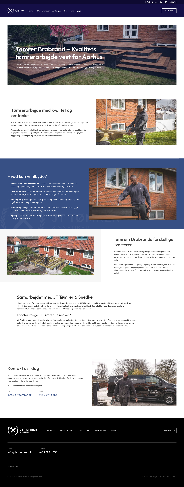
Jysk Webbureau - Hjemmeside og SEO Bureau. (158, 476)
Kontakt (169, 11)
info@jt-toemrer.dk (153, 2)
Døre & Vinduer (66, 430)
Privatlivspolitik (13, 466)
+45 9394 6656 (170, 2)
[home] (16, 10)
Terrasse (50, 430)
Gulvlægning (84, 430)
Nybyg (114, 430)
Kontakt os (169, 430)
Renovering (101, 430)
